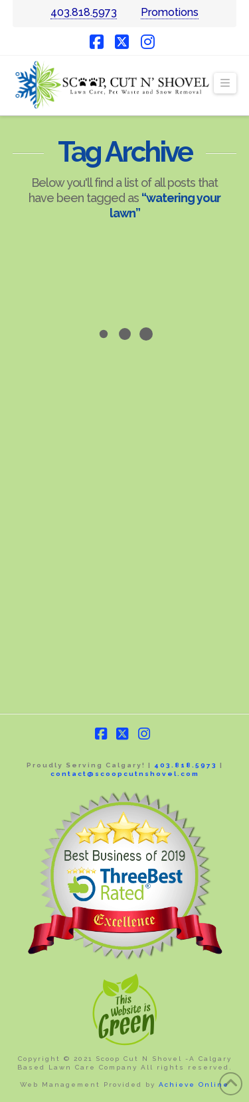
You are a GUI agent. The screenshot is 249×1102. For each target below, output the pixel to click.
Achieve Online (194, 1084)
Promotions (170, 12)
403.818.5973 (83, 12)
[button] (225, 83)
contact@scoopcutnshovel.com (124, 773)
